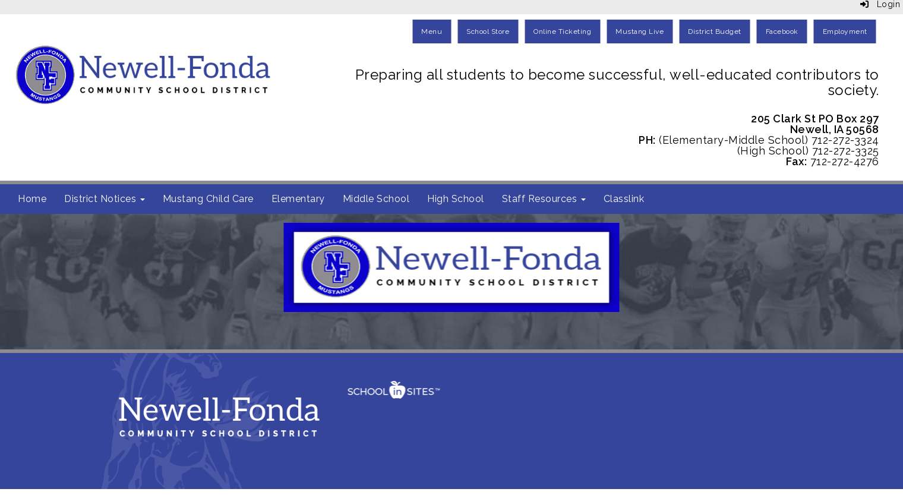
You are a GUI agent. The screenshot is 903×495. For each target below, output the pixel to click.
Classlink (624, 198)
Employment (845, 31)
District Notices (104, 198)
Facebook (782, 31)
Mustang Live (639, 31)
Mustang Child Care (208, 198)
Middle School (376, 198)
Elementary (298, 198)
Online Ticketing (562, 31)
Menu (431, 31)
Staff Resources (544, 198)
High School (455, 198)
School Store (487, 31)
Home (32, 198)
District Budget (714, 31)
